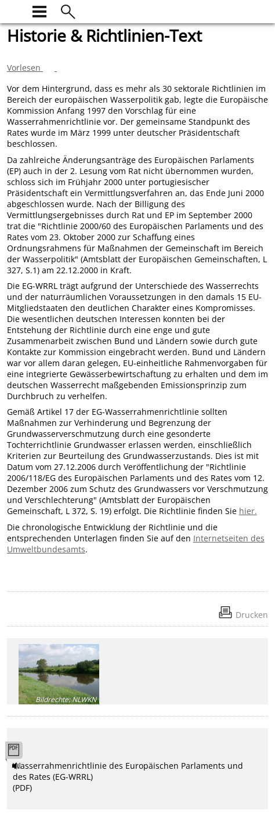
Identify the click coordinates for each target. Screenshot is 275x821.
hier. (248, 510)
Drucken (252, 614)
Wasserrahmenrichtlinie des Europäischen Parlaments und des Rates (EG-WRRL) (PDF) (128, 776)
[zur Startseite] (14, 10)
